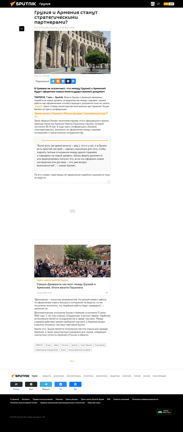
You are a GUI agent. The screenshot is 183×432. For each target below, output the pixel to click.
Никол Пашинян (86, 345)
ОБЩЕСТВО (115, 376)
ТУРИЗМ (137, 376)
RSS (108, 399)
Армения (74, 345)
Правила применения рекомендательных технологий (62, 403)
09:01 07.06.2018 (41, 28)
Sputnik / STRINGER (43, 76)
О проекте (14, 399)
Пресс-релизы (72, 399)
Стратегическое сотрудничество (46, 350)
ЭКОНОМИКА (101, 376)
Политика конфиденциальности (145, 399)
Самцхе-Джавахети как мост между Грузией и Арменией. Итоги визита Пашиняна (66, 285)
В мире (48, 345)
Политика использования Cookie (23, 403)
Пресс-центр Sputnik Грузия (52, 280)
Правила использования (43, 399)
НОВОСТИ (39, 345)
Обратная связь (94, 403)
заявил (38, 106)
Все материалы (74, 376)
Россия (146, 376)
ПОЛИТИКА (88, 376)
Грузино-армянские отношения (79, 350)
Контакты (26, 399)
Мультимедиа (159, 376)
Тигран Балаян (100, 345)
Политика (65, 345)
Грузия (63, 350)
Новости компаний (121, 399)
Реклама (59, 399)
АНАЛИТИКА (59, 376)
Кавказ (56, 345)
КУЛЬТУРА (126, 376)
